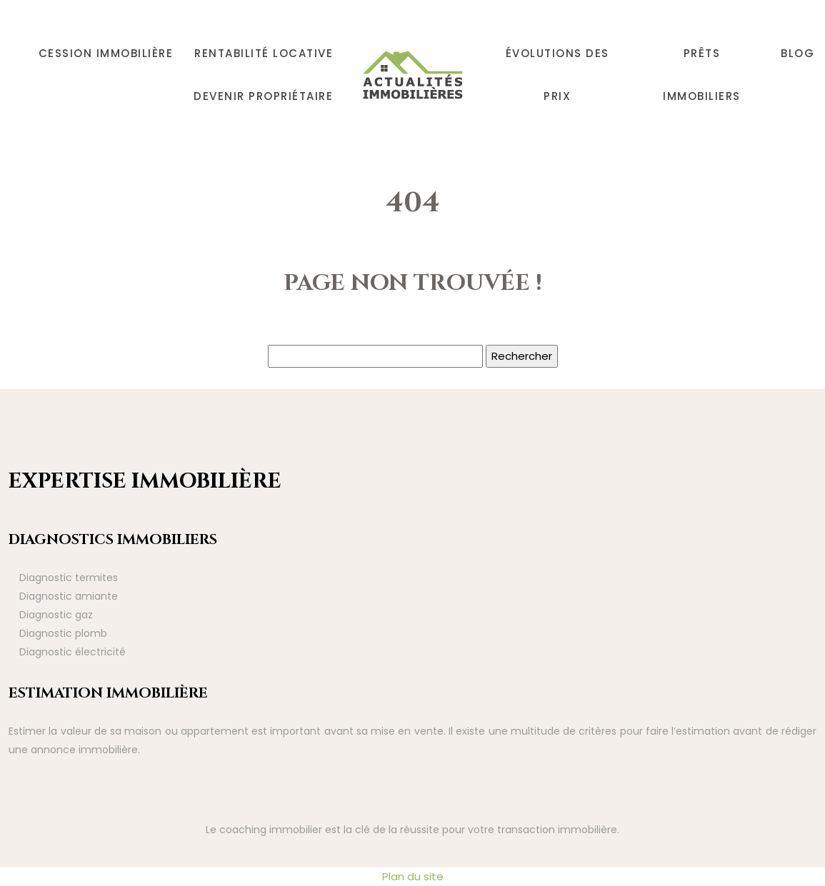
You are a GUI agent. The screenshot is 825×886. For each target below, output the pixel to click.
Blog (797, 53)
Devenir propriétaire (263, 96)
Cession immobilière (106, 53)
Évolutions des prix (557, 75)
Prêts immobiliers (702, 75)
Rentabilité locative (263, 53)
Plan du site (413, 876)
